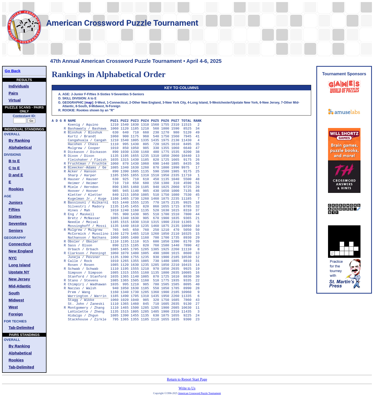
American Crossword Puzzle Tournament (199, 393)
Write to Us (187, 388)
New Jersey (19, 279)
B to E (14, 161)
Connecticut (20, 244)
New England (21, 251)
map (88, 102)
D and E (16, 175)
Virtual (15, 100)
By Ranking (19, 140)
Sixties (15, 216)
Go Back (13, 71)
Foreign (16, 314)
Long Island (19, 265)
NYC (13, 258)
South (14, 293)
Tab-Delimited (21, 327)
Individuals (19, 86)
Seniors (16, 230)
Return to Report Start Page (187, 379)
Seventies (18, 223)
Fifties (14, 209)
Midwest (16, 300)
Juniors (16, 202)
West (13, 307)
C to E (14, 168)
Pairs (13, 93)
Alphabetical (20, 147)
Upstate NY (19, 272)
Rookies (16, 189)
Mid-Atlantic (20, 286)
